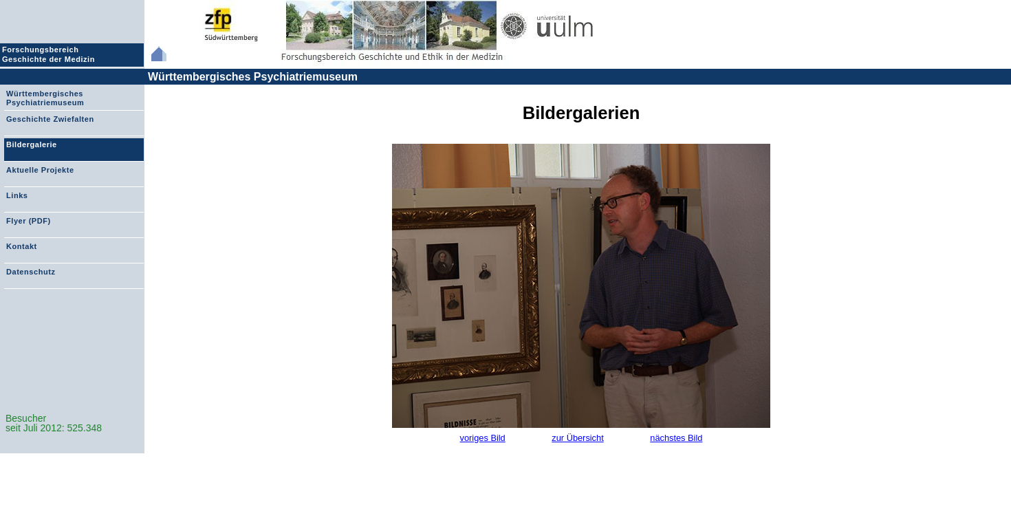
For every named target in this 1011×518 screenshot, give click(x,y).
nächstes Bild (676, 438)
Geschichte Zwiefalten (50, 119)
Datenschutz (30, 272)
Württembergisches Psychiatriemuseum (253, 77)
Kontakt (21, 246)
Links (17, 195)
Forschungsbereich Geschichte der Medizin (50, 54)
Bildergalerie (31, 144)
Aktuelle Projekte (40, 170)
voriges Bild (483, 438)
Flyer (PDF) (28, 221)
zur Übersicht (577, 438)
